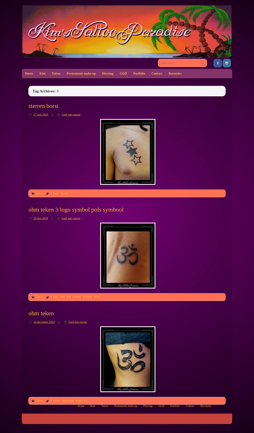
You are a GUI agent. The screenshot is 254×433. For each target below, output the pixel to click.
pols (68, 296)
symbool (87, 296)
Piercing (107, 73)
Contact (157, 73)
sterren (64, 193)
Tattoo (56, 73)
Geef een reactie (71, 114)
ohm (62, 296)
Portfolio (139, 73)
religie (79, 400)
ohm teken (41, 313)
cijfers (57, 400)
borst (56, 193)
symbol (77, 296)
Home (29, 73)
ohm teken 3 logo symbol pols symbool (76, 209)
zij (85, 400)
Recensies (175, 73)
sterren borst (43, 106)
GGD (123, 73)
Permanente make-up (81, 73)
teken (97, 296)
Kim (42, 73)
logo (56, 296)
